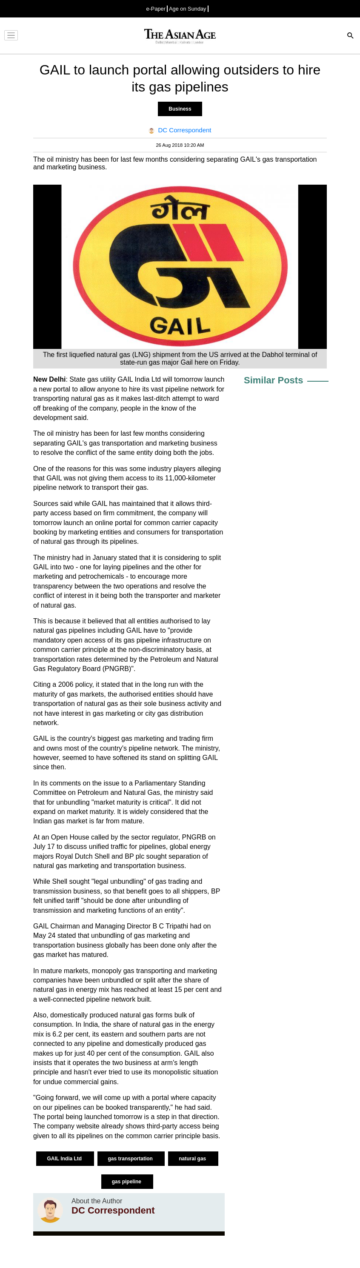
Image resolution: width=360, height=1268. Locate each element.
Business (180, 109)
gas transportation (131, 1159)
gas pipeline (127, 1182)
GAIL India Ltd (65, 1159)
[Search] (350, 36)
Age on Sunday (187, 9)
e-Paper (156, 9)
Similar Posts (273, 380)
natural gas (193, 1159)
